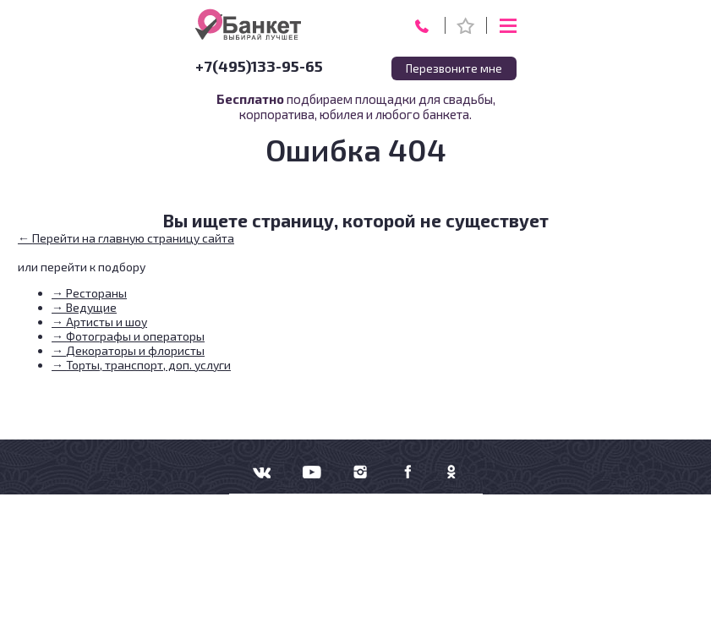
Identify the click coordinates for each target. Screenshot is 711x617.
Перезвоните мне (454, 68)
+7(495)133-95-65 (259, 66)
